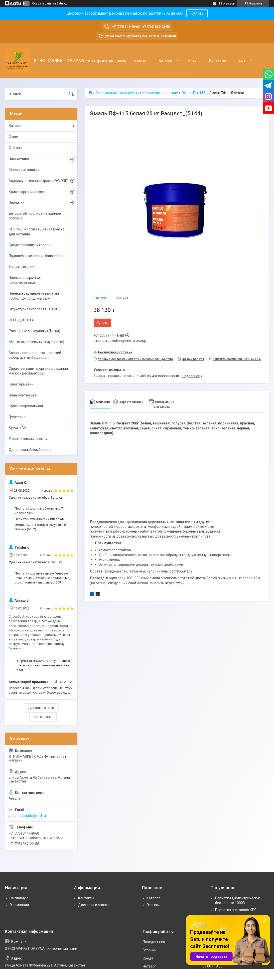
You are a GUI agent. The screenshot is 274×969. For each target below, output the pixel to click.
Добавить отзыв (41, 708)
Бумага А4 (17, 428)
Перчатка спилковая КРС (236, 910)
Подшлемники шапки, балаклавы (36, 256)
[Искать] (71, 94)
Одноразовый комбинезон (30, 450)
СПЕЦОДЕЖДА (21, 320)
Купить (197, 13)
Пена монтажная (23, 395)
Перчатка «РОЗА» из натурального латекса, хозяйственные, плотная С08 (43, 665)
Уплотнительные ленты (28, 439)
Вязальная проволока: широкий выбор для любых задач (35, 355)
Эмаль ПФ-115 (193, 93)
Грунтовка (17, 417)
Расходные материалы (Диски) (34, 331)
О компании (19, 905)
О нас (192, 60)
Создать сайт (41, 3)
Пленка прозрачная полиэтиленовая (25, 280)
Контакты (217, 60)
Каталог (166, 60)
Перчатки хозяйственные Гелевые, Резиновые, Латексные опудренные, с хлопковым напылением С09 (42, 578)
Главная (139, 60)
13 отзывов (227, 3)
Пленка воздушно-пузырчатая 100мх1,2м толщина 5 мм (34, 295)
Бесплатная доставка (115, 352)
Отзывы (15, 148)
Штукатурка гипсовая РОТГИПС (35, 309)
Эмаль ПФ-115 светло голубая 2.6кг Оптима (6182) (42, 527)
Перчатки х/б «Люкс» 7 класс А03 (40, 519)
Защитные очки (21, 267)
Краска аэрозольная (26, 406)
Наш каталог (19, 159)
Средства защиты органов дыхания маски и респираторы (38, 371)
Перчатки (16, 202)
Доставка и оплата (94, 905)
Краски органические (160, 93)
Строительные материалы (117, 93)
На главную (18, 898)
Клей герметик (21, 384)
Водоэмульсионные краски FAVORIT (38, 181)
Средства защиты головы (30, 245)
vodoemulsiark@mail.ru (27, 816)
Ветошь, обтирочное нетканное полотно (35, 215)
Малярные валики (24, 170)
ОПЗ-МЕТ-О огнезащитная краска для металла (36, 231)
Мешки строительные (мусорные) (36, 342)
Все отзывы (43, 717)
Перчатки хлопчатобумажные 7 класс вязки (39, 511)
